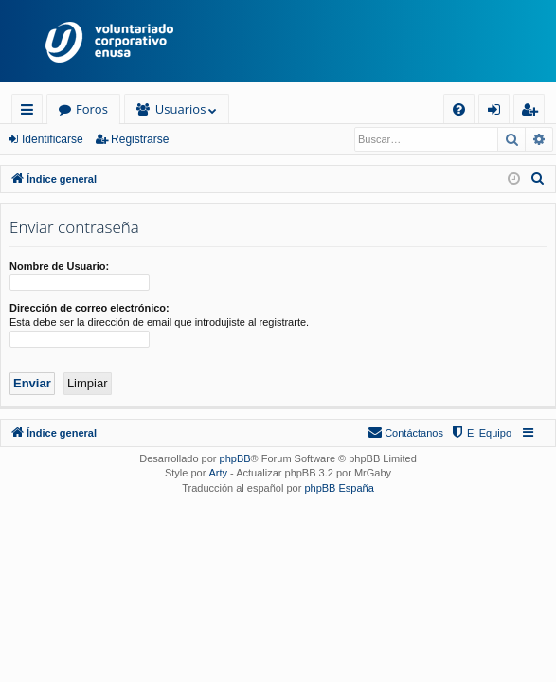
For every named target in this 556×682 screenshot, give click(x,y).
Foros (92, 108)
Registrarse (140, 139)
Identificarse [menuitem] (499, 112)
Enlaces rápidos (31, 112)
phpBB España (338, 488)
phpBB (235, 458)
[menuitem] (459, 109)
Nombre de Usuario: (59, 266)
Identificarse (52, 139)
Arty (217, 472)
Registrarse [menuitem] (533, 112)
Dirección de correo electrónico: (89, 308)
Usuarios (180, 108)
